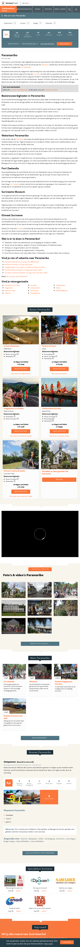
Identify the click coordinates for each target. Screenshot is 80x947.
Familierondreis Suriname (51, 408)
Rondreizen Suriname (12, 285)
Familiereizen (60, 285)
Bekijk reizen (64, 44)
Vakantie (8, 293)
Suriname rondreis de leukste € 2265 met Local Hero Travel (26, 272)
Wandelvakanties (62, 290)
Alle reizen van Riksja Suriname (21, 436)
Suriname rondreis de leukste (14, 471)
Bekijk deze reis (20, 368)
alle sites (26, 3)
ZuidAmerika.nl (8, 23)
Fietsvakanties (35, 293)
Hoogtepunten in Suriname (14, 408)
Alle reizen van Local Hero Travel (20, 496)
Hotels (58, 288)
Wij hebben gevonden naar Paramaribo (55, 472)
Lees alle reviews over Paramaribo (40, 853)
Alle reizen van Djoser (59, 374)
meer (10, 891)
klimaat (19, 228)
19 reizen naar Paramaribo (19, 90)
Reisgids (35, 23)
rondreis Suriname (51, 90)
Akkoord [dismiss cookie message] (67, 942)
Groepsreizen (35, 288)
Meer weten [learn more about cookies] (48, 944)
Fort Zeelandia (26, 67)
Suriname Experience (11, 346)
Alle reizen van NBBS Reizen (21, 374)
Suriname (23, 23)
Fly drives (33, 285)
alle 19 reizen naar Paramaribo (16, 276)
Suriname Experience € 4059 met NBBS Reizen (22, 262)
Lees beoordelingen (47, 43)
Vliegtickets (9, 288)
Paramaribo (49, 23)
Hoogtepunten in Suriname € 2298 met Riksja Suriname (25, 267)
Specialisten (34, 290)
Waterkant (45, 64)
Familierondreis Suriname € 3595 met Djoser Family (23, 270)
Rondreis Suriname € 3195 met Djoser (19, 264)
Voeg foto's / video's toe (40, 569)
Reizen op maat (10, 290)
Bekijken (59, 479)
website (18, 891)
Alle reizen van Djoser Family (59, 436)
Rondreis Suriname (49, 346)
